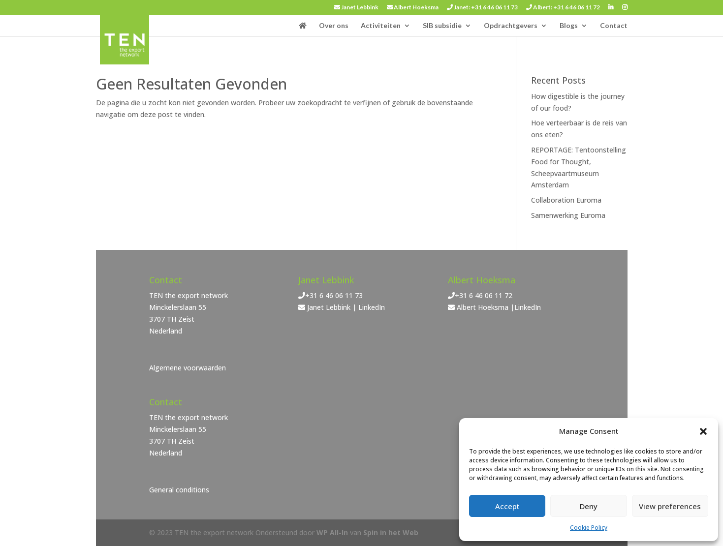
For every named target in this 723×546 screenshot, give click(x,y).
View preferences (670, 506)
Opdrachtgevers (510, 26)
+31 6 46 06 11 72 (483, 295)
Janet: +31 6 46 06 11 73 (482, 7)
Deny (588, 506)
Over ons (333, 26)
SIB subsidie (442, 26)
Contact (614, 26)
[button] (703, 431)
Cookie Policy (588, 527)
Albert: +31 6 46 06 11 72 (563, 7)
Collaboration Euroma (566, 200)
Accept (507, 506)
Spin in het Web (390, 532)
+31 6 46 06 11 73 (334, 295)
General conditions (179, 489)
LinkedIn (371, 307)
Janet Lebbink (356, 7)
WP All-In (332, 532)
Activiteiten (381, 26)
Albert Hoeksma (413, 7)
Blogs (569, 26)
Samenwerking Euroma (568, 215)
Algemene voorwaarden (187, 367)
